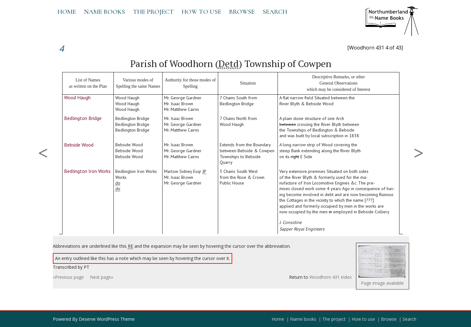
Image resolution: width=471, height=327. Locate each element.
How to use (201, 12)
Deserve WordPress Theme (107, 319)
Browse (242, 12)
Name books (104, 12)
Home (67, 12)
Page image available (382, 283)
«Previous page (68, 277)
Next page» (101, 277)
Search (275, 12)
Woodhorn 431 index (330, 277)
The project (153, 12)
